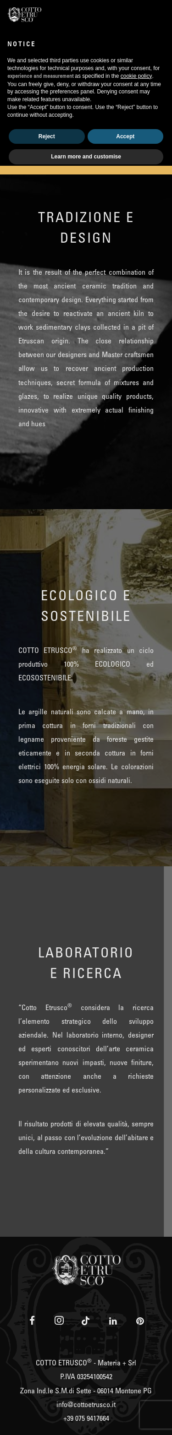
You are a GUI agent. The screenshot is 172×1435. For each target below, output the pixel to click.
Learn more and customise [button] (86, 156)
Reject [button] (47, 136)
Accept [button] (125, 136)
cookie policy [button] (136, 76)
